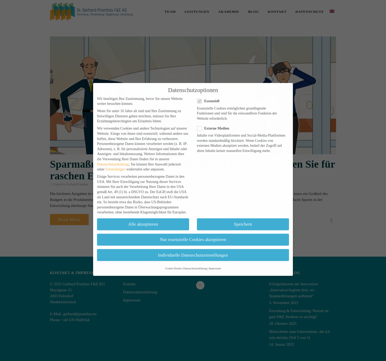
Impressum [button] (215, 262)
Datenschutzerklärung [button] (195, 262)
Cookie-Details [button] (173, 262)
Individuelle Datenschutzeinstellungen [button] (193, 248)
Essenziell (210, 94)
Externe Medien (215, 121)
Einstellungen (115, 163)
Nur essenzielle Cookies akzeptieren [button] (193, 233)
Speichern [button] (243, 217)
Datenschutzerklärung (113, 158)
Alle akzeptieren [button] (143, 217)
